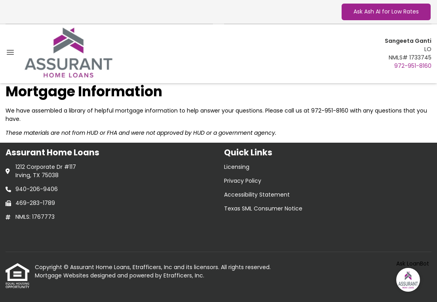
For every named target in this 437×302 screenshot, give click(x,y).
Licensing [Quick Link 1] (236, 167)
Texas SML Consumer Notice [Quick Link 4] (263, 208)
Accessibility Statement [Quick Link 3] (257, 195)
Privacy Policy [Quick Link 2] (242, 181)
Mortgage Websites (62, 275)
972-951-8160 (412, 66)
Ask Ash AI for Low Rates (386, 11)
